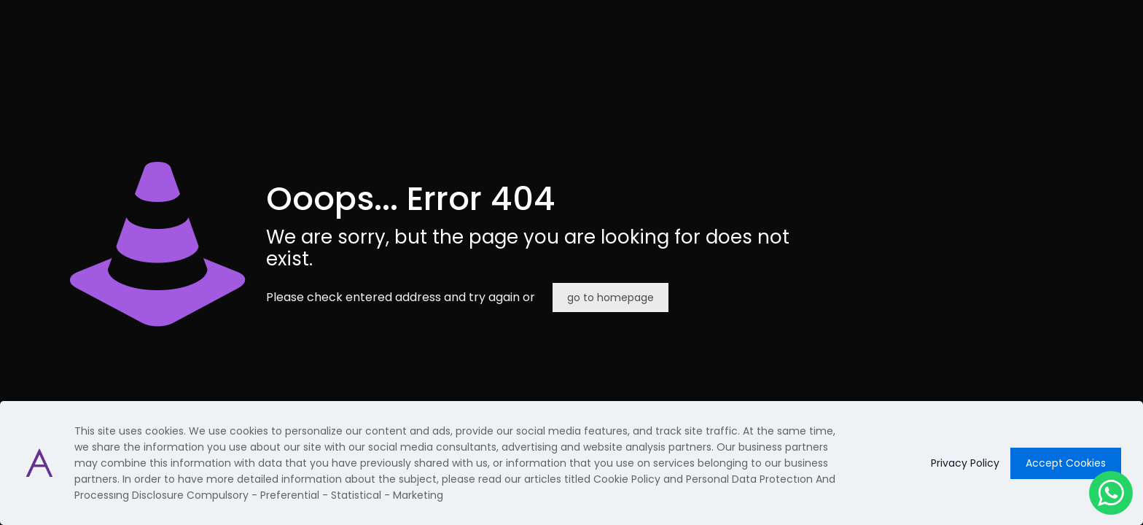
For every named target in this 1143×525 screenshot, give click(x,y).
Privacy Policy (965, 463)
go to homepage (610, 297)
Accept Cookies (1066, 463)
